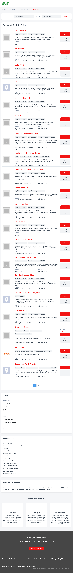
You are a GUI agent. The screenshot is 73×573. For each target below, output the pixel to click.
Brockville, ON (24, 9)
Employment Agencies (9, 473)
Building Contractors (9, 451)
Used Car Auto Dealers (10, 465)
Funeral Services (8, 456)
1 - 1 (63, 331)
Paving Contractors (9, 460)
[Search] (65, 16)
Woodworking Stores (9, 453)
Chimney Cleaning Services (11, 468)
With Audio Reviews (11, 422)
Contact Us (37, 559)
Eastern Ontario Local (8, 9)
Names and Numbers (27, 566)
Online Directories (15, 559)
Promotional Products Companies (13, 446)
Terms (46, 559)
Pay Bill (60, 559)
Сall (65, 34)
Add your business (36, 548)
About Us (27, 559)
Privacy (53, 559)
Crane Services (7, 458)
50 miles (7, 407)
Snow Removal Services (10, 463)
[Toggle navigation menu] (70, 3)
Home (4, 559)
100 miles (8, 410)
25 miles (7, 403)
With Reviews (9, 419)
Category (10, 16)
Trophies (5, 448)
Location (39, 16)
